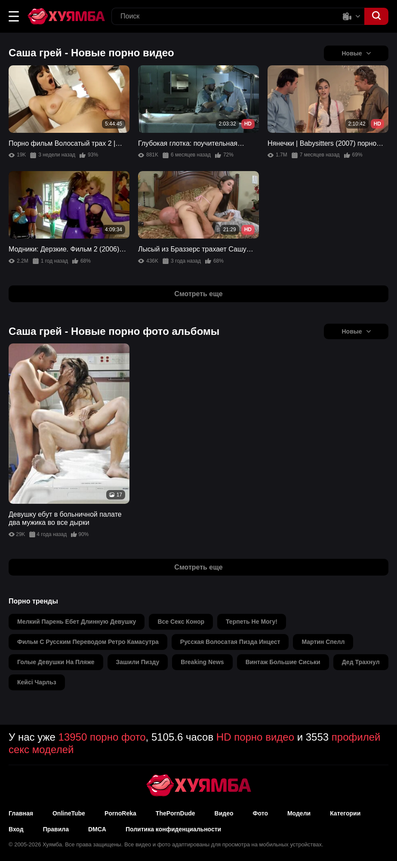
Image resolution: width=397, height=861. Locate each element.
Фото (260, 813)
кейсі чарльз (36, 682)
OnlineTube (68, 813)
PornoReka (120, 813)
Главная (21, 813)
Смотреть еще (198, 293)
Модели (299, 813)
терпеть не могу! (251, 621)
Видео (224, 813)
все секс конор (180, 621)
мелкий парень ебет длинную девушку (76, 621)
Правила (56, 829)
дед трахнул (361, 662)
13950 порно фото (102, 737)
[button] (14, 16)
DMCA (97, 829)
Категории (345, 813)
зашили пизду (138, 662)
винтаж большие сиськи (283, 662)
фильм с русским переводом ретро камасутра (88, 641)
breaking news (202, 662)
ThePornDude (175, 813)
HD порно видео (255, 737)
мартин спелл (323, 641)
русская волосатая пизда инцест (230, 641)
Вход (16, 829)
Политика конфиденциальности (173, 829)
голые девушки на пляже (56, 662)
